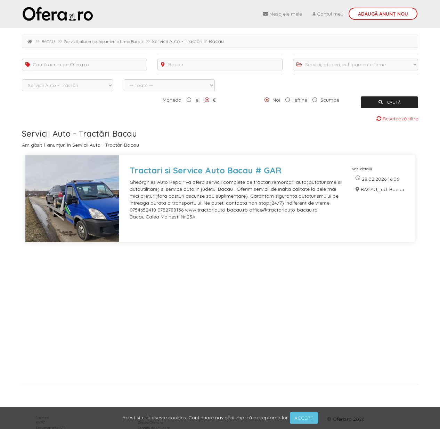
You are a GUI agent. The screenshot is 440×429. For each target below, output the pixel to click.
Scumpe (329, 100)
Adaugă (383, 14)
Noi (276, 100)
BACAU (48, 41)
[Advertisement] (220, 316)
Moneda (172, 100)
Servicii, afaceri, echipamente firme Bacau (103, 41)
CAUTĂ (389, 102)
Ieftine (300, 100)
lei (197, 100)
